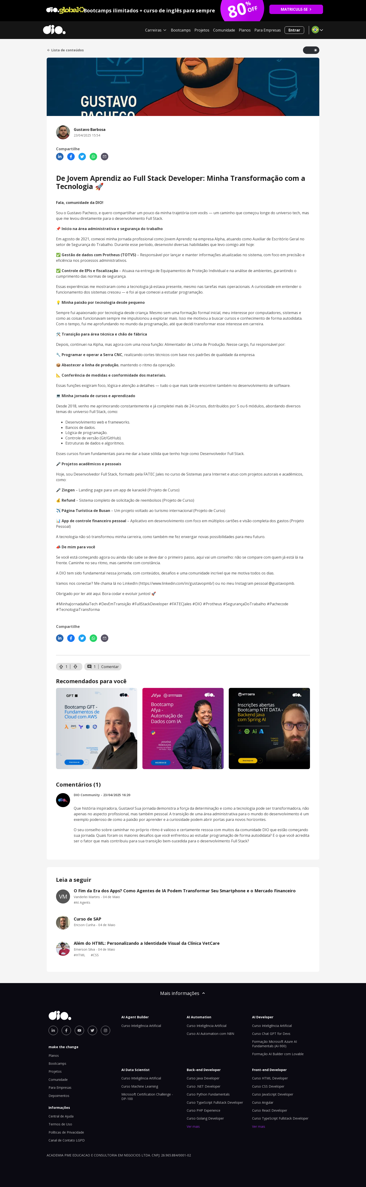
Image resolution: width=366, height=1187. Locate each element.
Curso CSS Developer (268, 1086)
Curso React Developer (269, 1110)
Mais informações (183, 993)
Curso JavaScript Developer (272, 1094)
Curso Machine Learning (139, 1086)
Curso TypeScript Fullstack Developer (215, 1102)
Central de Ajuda (61, 1116)
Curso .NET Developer (203, 1086)
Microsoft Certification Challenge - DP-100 (147, 1096)
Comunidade (224, 30)
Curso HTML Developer (270, 1078)
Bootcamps (181, 30)
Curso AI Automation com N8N (210, 1033)
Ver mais (193, 1126)
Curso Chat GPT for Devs (271, 1033)
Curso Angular (262, 1102)
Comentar (110, 666)
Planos (245, 30)
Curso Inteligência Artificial (141, 1025)
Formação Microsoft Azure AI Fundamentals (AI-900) (274, 1043)
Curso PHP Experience (203, 1110)
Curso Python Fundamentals (208, 1094)
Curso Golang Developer (205, 1118)
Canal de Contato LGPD (67, 1140)
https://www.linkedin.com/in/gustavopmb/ (176, 583)
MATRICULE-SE (296, 9)
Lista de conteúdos (65, 50)
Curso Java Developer (203, 1078)
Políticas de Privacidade (66, 1132)
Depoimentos (59, 1095)
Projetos (201, 30)
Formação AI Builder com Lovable (278, 1054)
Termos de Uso (60, 1124)
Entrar (294, 30)
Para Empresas (267, 30)
